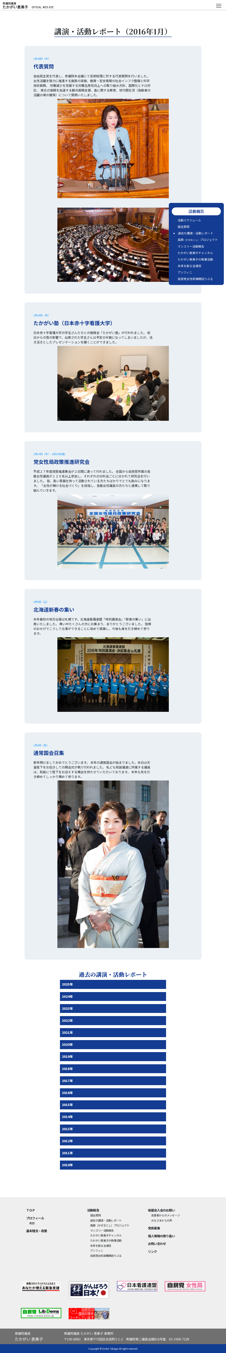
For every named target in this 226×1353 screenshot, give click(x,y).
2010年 (67, 1164)
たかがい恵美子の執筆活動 (195, 259)
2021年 (67, 1032)
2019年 (67, 1056)
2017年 (67, 1080)
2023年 (67, 1008)
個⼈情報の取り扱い (161, 1236)
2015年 (67, 1104)
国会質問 (183, 227)
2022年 (67, 1020)
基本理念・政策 (36, 1230)
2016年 (67, 1092)
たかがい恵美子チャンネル (195, 253)
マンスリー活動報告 (191, 246)
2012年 (67, 1140)
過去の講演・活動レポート (195, 233)
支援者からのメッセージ (165, 1215)
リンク (152, 1251)
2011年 (67, 1152)
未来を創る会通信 (189, 266)
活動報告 (93, 1210)
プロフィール (35, 1218)
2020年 (67, 1044)
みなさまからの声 (161, 1220)
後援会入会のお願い (161, 1210)
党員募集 (154, 1228)
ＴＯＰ (30, 1210)
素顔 (32, 1223)
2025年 (67, 984)
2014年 (67, 1116)
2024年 (67, 996)
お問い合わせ (157, 1243)
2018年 (67, 1068)
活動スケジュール (189, 220)
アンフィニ (185, 272)
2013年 (67, 1128)
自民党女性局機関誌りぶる (195, 279)
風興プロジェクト (198, 240)
